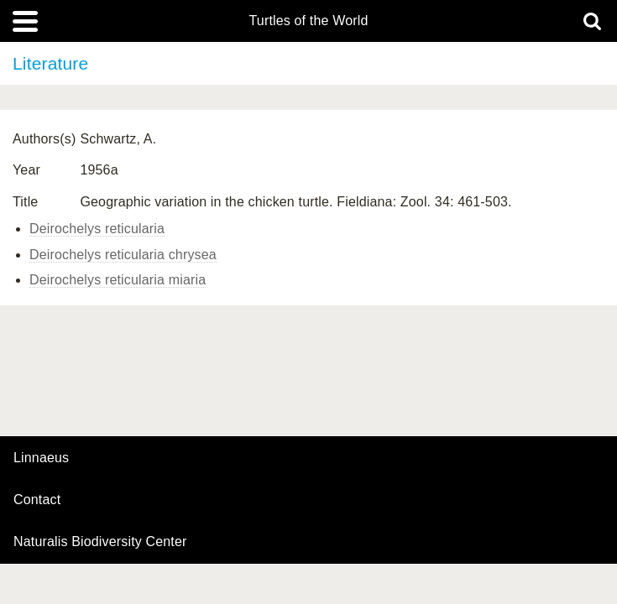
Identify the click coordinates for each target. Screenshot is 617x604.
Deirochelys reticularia (97, 228)
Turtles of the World (309, 21)
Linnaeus (41, 458)
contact (36, 499)
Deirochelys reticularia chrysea (123, 254)
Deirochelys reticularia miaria (117, 280)
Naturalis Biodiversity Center (100, 542)
